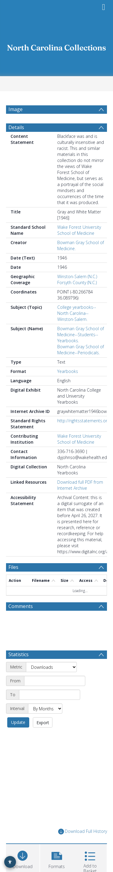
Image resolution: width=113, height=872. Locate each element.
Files (13, 567)
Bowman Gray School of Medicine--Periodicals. (80, 349)
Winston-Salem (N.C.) (77, 276)
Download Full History (82, 831)
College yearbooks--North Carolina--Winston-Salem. (76, 313)
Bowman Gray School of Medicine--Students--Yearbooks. (80, 334)
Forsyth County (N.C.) (77, 282)
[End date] (49, 695)
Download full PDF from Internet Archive (80, 485)
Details (16, 127)
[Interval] (45, 708)
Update (18, 722)
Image (15, 109)
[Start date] (54, 681)
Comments (20, 606)
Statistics (18, 654)
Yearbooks (67, 371)
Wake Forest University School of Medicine (79, 230)
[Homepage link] (56, 46)
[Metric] (51, 667)
